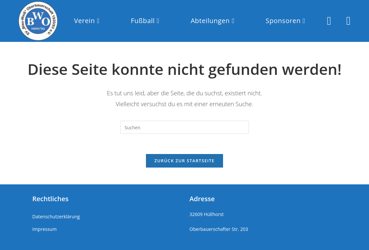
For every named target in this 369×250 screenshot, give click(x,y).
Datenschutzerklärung (56, 216)
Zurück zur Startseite (185, 161)
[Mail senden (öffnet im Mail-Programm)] (348, 21)
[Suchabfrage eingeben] (184, 127)
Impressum (44, 229)
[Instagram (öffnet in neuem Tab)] (329, 21)
